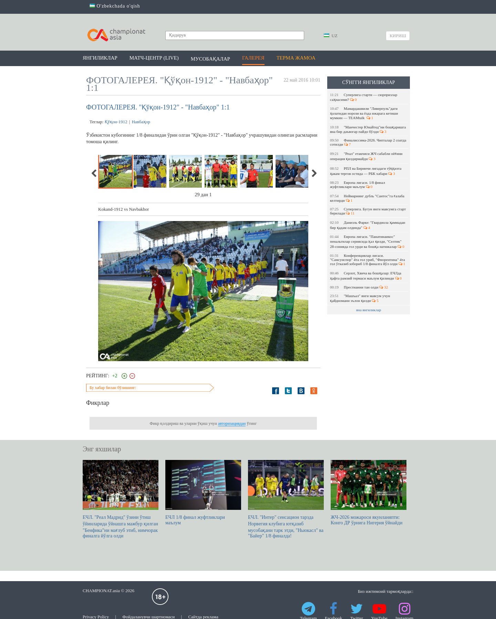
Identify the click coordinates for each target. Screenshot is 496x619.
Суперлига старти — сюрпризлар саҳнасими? (363, 97)
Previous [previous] (94, 173)
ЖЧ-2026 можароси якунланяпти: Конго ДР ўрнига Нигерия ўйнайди (368, 492)
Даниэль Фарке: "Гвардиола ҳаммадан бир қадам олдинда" (367, 225)
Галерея (253, 58)
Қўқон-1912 (116, 121)
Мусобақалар (210, 59)
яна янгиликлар (368, 310)
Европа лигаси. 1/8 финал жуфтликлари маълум (357, 184)
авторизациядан (232, 423)
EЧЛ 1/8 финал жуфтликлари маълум (203, 492)
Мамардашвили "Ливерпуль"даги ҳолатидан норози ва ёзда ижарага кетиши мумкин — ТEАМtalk (364, 113)
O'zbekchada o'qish (115, 6)
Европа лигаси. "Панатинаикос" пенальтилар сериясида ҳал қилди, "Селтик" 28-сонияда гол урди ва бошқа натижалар (367, 241)
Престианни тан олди (359, 287)
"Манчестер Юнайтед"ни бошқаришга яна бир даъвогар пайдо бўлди (368, 129)
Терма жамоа (296, 58)
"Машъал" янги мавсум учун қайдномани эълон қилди (360, 298)
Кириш (398, 35)
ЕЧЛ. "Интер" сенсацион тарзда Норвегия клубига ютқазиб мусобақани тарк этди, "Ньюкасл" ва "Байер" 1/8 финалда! (286, 499)
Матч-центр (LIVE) (154, 58)
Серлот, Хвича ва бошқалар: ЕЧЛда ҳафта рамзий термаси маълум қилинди (366, 275)
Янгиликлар (100, 58)
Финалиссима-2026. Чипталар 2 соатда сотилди (368, 142)
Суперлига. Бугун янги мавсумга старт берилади (368, 211)
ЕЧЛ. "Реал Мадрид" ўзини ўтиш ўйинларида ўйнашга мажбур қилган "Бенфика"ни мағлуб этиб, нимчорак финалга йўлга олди (120, 499)
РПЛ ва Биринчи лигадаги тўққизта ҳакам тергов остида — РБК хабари (365, 171)
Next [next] (314, 173)
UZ (331, 35)
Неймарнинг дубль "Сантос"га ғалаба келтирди (367, 198)
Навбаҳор (141, 121)
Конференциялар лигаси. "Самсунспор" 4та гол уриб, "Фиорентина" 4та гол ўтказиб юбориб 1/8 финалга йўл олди (367, 259)
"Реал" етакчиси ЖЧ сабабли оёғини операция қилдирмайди (366, 156)
